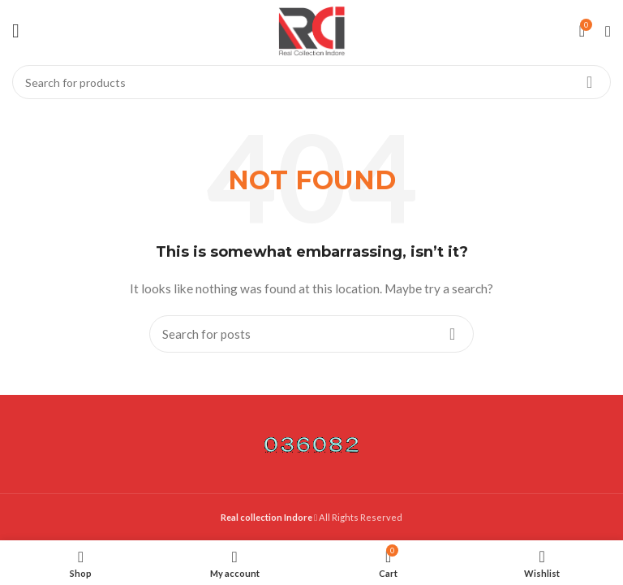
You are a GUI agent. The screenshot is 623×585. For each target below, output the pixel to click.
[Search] (311, 82)
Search (589, 82)
